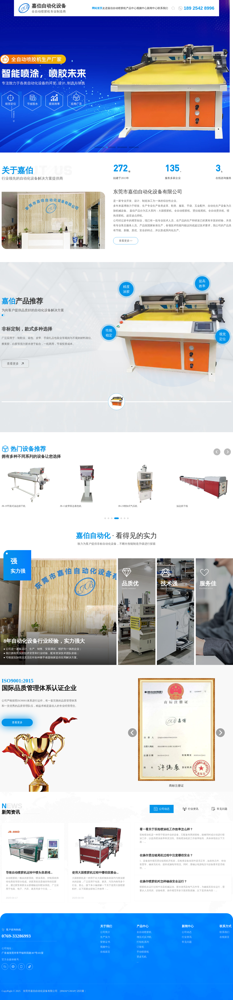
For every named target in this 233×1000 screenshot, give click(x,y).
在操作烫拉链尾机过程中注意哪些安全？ (166, 855)
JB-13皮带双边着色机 (129, 506)
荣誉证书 (105, 942)
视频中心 (142, 8)
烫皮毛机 (142, 957)
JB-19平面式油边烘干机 (72, 506)
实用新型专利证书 (176, 785)
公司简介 (105, 932)
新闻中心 (152, 8)
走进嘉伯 (107, 8)
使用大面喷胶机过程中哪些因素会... (95, 872)
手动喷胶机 (143, 952)
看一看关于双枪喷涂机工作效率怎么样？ (166, 829)
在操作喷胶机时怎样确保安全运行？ (163, 881)
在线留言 (105, 952)
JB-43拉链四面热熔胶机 (13, 506)
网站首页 (97, 8)
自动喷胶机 (119, 8)
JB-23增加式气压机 (186, 506)
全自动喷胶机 (144, 932)
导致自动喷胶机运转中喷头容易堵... (29, 872)
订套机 (140, 947)
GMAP (71, 991)
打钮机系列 (143, 942)
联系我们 (163, 8)
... (137, 961)
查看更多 (15, 363)
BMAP (64, 991)
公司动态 (161, 809)
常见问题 (219, 809)
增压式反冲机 (144, 937)
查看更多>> (125, 240)
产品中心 (131, 8)
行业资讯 (190, 809)
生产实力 (105, 937)
